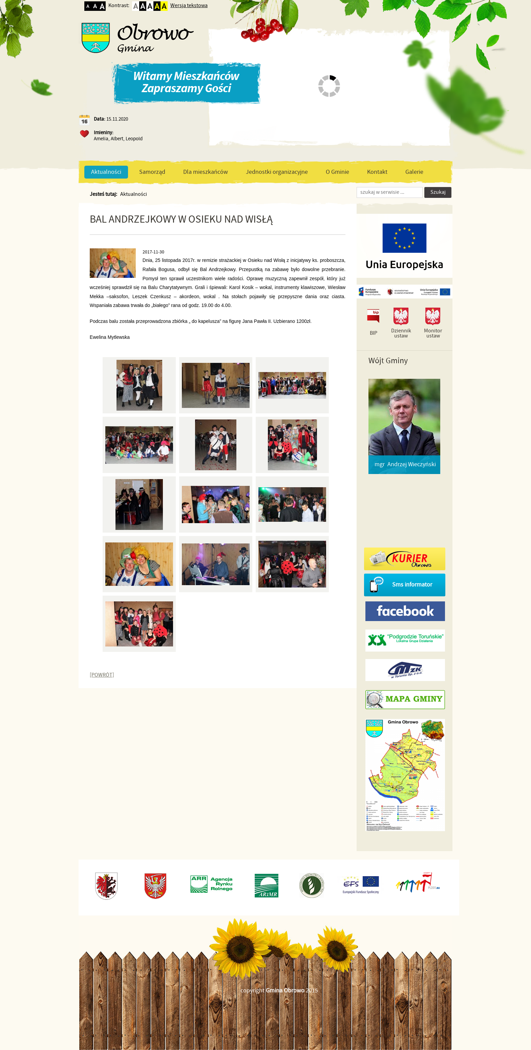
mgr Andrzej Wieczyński (405, 464)
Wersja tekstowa (189, 5)
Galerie (414, 172)
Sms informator (412, 585)
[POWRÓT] (102, 675)
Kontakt (377, 172)
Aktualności (106, 172)
